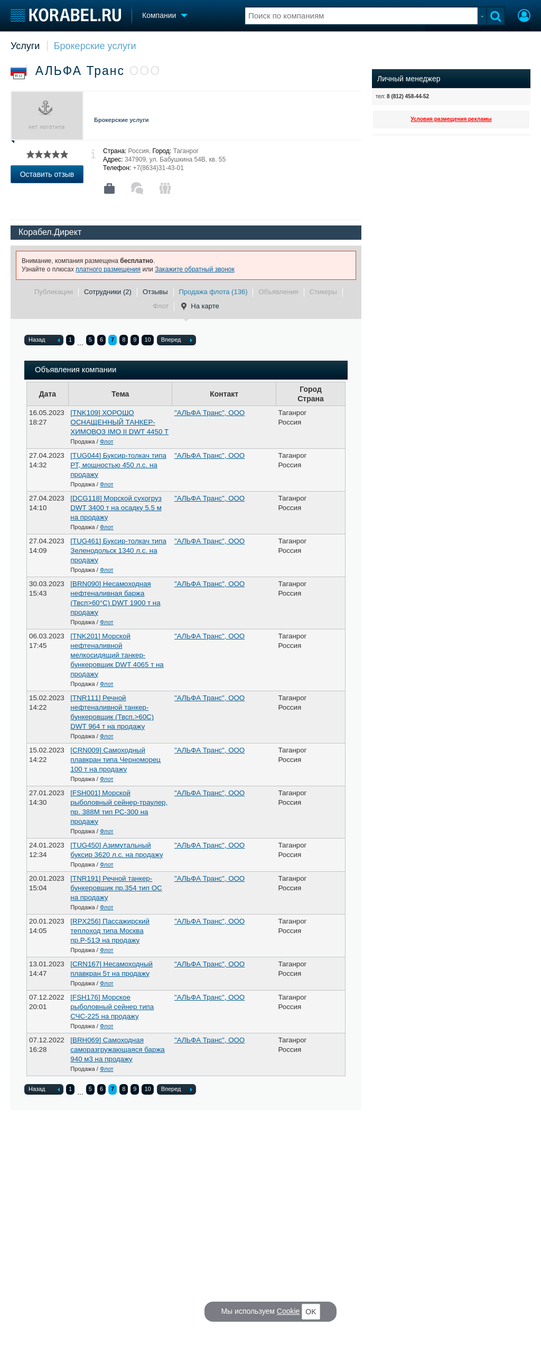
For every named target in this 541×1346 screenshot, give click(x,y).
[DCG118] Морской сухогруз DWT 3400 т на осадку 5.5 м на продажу (115, 507)
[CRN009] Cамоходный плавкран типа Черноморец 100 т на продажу (115, 759)
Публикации (53, 292)
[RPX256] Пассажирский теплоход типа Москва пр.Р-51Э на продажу (110, 930)
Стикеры (323, 292)
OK (310, 1311)
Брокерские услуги (95, 46)
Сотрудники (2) (108, 292)
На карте (199, 306)
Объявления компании (75, 369)
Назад (44, 340)
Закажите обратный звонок (195, 269)
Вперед (176, 340)
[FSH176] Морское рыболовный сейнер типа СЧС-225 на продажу (112, 1006)
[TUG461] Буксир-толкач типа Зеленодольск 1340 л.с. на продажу (118, 550)
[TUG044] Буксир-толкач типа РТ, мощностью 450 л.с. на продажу (118, 464)
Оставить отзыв (47, 174)
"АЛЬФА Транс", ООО (209, 413)
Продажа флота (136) (213, 292)
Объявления (278, 292)
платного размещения (108, 269)
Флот (161, 306)
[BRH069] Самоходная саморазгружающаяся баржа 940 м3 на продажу (117, 1049)
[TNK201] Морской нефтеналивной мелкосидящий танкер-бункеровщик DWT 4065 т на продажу (116, 655)
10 (147, 339)
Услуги (25, 46)
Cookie (288, 1311)
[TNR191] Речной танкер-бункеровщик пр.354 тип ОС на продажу (116, 887)
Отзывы (155, 292)
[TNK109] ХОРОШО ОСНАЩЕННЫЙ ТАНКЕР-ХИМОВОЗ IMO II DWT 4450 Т (119, 422)
